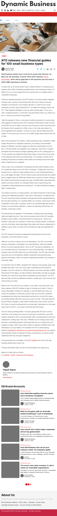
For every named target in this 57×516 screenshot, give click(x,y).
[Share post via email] (54, 69)
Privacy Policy (40, 502)
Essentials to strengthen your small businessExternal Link (27, 330)
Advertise (30, 10)
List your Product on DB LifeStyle (30, 505)
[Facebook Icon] (2, 10)
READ (18, 10)
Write (24, 10)
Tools (37, 10)
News (4, 56)
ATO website (32, 340)
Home (14, 10)
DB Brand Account (25, 391)
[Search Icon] (55, 10)
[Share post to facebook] (37, 69)
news (16, 20)
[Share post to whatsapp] (44, 69)
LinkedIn (6, 355)
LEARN (42, 10)
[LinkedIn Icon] (8, 10)
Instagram (29, 355)
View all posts (7, 377)
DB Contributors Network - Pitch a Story (14, 502)
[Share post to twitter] (41, 69)
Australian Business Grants (9, 505)
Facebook (19, 355)
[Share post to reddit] (51, 69)
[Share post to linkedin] (47, 69)
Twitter (12, 355)
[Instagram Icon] (5, 10)
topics (7, 20)
